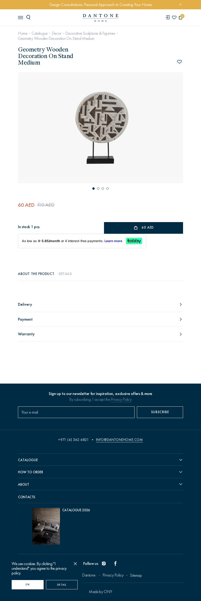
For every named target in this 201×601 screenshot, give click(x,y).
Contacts (26, 497)
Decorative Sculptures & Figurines (90, 33)
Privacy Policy (121, 399)
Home (23, 33)
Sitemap (136, 575)
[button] (93, 188)
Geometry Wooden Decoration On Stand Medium (56, 38)
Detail (61, 584)
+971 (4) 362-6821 (73, 440)
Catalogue (39, 33)
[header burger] (20, 17)
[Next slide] (158, 128)
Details (65, 274)
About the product (36, 274)
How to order (30, 472)
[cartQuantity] (180, 17)
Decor (56, 33)
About (23, 484)
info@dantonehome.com (119, 440)
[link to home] (100, 18)
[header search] (29, 17)
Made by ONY (100, 591)
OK (27, 584)
